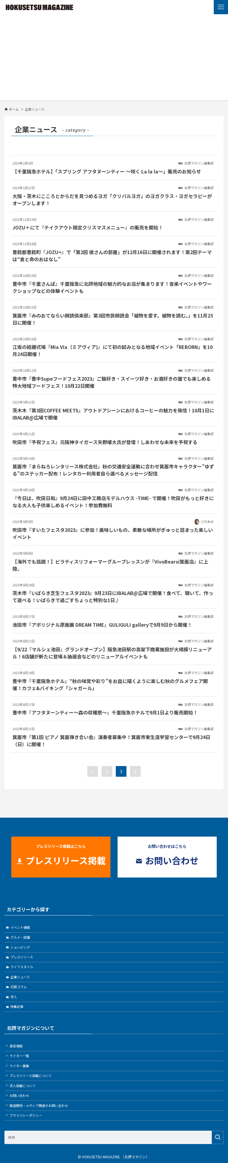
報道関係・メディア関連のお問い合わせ (39, 1105)
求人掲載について (23, 1085)
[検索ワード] (113, 1137)
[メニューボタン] (221, 7)
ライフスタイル (21, 966)
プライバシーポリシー (26, 1115)
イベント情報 (20, 927)
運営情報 (16, 1046)
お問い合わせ (19, 1095)
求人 (13, 996)
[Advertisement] (114, 58)
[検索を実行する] (218, 1137)
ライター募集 (19, 1065)
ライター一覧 (19, 1055)
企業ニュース (20, 976)
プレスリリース (21, 957)
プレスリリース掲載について (31, 1075)
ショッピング (20, 947)
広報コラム (18, 986)
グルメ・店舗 (20, 937)
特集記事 (16, 1006)
